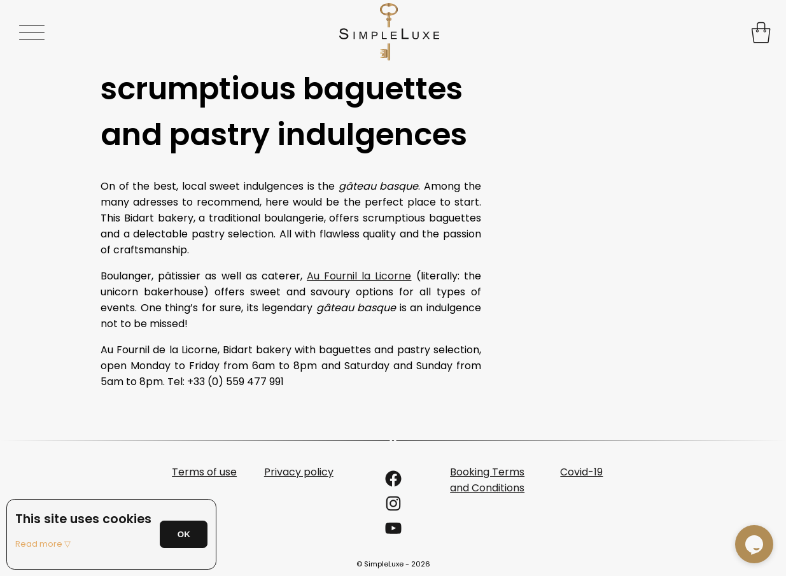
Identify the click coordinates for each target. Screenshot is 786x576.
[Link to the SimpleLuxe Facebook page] (393, 482)
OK (184, 534)
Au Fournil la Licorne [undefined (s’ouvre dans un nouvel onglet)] (359, 276)
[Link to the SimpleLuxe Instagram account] (393, 507)
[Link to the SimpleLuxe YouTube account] (393, 532)
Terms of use (204, 472)
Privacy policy (298, 472)
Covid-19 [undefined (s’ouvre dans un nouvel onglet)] (581, 472)
